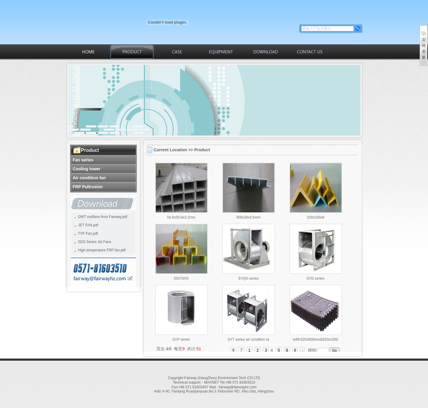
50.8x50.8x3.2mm (181, 217)
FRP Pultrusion (88, 186)
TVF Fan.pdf (88, 233)
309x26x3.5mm (248, 217)
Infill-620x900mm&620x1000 (315, 339)
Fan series (83, 160)
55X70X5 (181, 278)
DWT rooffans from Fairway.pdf (102, 217)
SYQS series (248, 278)
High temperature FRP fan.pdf (102, 250)
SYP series (181, 339)
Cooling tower (86, 168)
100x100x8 (315, 217)
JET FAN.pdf (88, 225)
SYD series (315, 278)
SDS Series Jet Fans (94, 242)
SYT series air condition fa (248, 339)
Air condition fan (89, 177)
